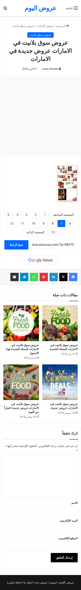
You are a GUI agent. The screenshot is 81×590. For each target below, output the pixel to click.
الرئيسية (62, 25)
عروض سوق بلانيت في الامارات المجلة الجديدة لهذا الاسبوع (22, 349)
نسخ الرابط (16, 244)
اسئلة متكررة (14, 582)
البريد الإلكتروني (69, 520)
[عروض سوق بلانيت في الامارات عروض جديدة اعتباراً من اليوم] (21, 382)
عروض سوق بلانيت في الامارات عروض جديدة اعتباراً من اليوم (21, 408)
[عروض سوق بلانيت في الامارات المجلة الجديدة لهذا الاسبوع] (21, 323)
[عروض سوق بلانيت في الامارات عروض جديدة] (60, 382)
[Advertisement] (40, 116)
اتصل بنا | (28, 582)
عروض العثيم (66, 582)
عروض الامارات (45, 25)
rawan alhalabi (50, 68)
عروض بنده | (41, 582)
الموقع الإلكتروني (68, 538)
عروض (53, 582)
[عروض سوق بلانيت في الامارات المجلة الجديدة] (60, 323)
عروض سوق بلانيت (23, 25)
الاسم (74, 502)
